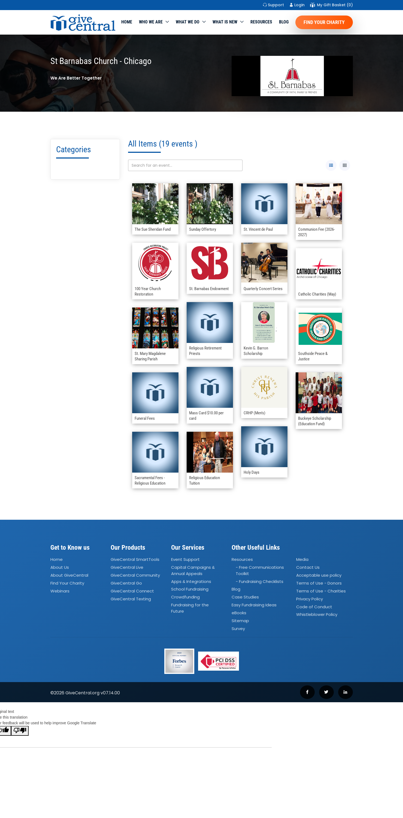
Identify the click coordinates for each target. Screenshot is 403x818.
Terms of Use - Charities (321, 591)
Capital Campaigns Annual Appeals (193, 570)
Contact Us (308, 567)
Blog (284, 22)
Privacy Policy (309, 599)
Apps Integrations (191, 581)
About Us (59, 567)
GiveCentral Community (135, 575)
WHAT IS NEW (225, 22)
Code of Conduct (314, 607)
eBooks (239, 613)
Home (126, 22)
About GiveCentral (69, 575)
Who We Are (151, 22)
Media (302, 559)
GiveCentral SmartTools (135, 559)
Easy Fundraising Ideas (254, 605)
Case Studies (245, 597)
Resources (261, 22)
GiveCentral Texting (131, 599)
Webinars (59, 591)
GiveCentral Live (127, 567)
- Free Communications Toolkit (260, 570)
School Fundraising (189, 589)
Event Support (185, 559)
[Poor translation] (20, 731)
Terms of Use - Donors (319, 583)
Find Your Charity (324, 22)
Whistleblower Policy (316, 615)
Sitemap (240, 621)
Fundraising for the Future (190, 608)
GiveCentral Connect (132, 591)
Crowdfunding (185, 597)
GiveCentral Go (126, 583)
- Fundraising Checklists (259, 581)
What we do (187, 22)
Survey (238, 628)
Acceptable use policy (318, 575)
